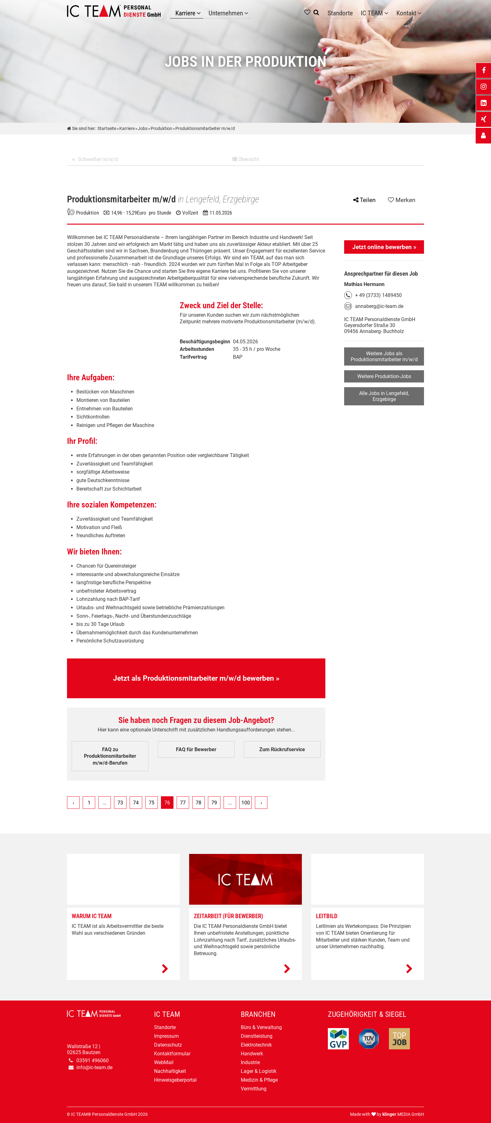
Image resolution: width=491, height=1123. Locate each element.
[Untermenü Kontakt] (420, 12)
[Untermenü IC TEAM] (390, 12)
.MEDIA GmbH (403, 1114)
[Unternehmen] (238, 12)
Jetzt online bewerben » (384, 247)
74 (136, 803)
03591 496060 (92, 1060)
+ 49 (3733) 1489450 (378, 295)
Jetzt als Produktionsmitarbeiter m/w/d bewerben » (196, 678)
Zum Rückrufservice (282, 749)
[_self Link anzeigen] (483, 135)
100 (245, 803)
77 (183, 803)
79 (214, 803)
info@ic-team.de (94, 1067)
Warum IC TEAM (91, 916)
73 (120, 803)
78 (198, 803)
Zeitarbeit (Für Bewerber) (228, 916)
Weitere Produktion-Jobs (384, 376)
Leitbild (327, 916)
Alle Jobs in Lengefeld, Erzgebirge (384, 396)
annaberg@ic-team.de (379, 306)
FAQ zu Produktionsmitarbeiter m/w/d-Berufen (110, 756)
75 (151, 803)
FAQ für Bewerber (196, 749)
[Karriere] (196, 12)
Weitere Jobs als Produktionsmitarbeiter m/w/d (384, 356)
